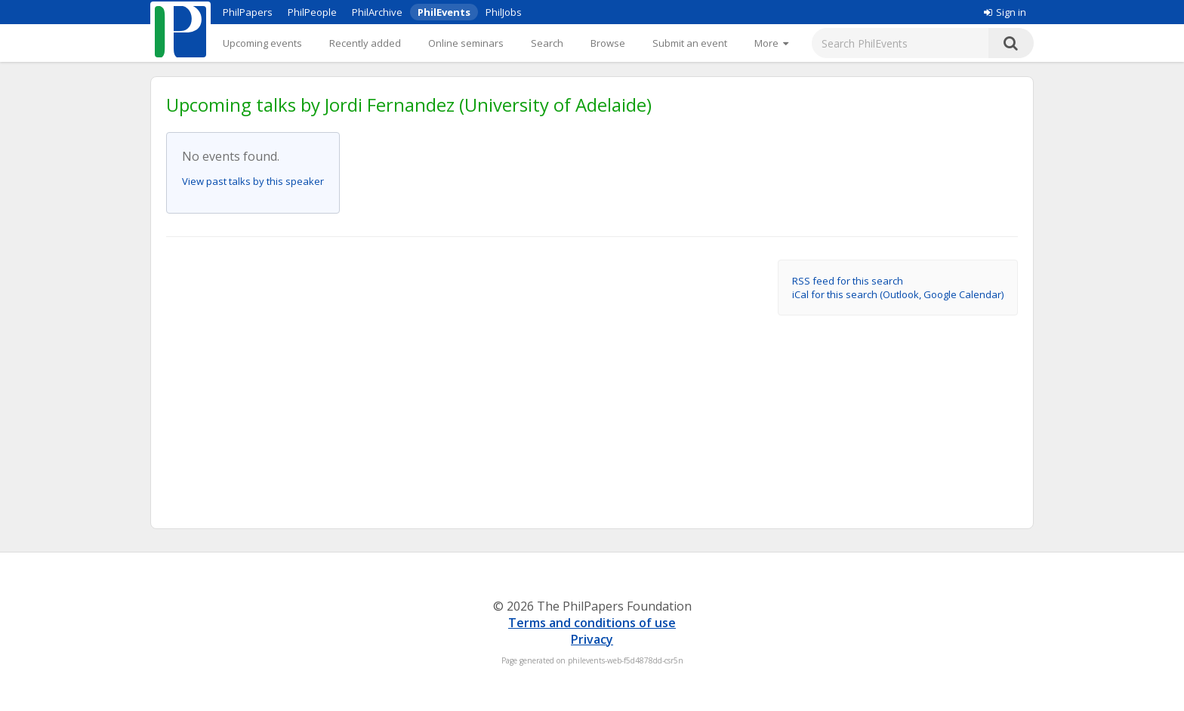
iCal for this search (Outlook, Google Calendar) (898, 294)
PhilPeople (312, 12)
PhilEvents (444, 12)
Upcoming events (262, 43)
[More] (771, 43)
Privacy (592, 639)
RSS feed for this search (847, 281)
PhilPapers (248, 12)
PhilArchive (377, 12)
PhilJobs (504, 12)
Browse (607, 43)
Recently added (365, 43)
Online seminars (466, 43)
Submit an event (689, 43)
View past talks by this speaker (253, 181)
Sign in (1005, 12)
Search (547, 43)
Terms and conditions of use (592, 622)
